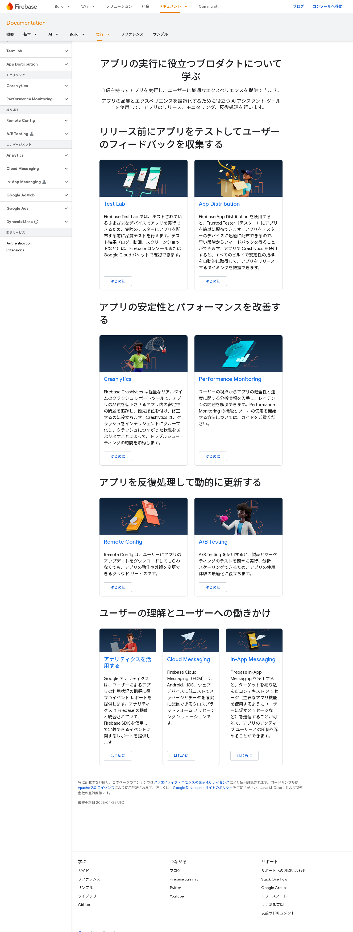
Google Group (273, 887)
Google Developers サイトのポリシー (203, 787)
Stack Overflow (274, 879)
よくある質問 (272, 904)
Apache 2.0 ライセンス (96, 787)
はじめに (117, 281)
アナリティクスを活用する (127, 662)
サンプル (160, 34)
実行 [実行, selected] (99, 34)
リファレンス (132, 34)
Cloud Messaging (188, 659)
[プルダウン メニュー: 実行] (95, 6)
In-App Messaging (252, 659)
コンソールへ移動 (327, 6)
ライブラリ (87, 896)
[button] (31, 51)
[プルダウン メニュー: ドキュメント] (187, 6)
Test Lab (114, 204)
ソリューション (119, 6)
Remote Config (123, 542)
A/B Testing (213, 542)
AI (50, 34)
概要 (10, 34)
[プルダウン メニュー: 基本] (37, 34)
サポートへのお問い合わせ (283, 870)
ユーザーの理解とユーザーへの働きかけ (185, 613)
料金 (145, 6)
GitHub (84, 904)
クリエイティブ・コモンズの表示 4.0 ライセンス (192, 782)
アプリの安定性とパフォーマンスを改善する (190, 313)
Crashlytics (117, 379)
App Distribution (219, 204)
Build (59, 6)
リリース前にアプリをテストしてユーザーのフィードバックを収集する (189, 138)
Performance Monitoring (230, 379)
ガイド (83, 870)
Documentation (25, 23)
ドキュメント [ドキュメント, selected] (170, 6)
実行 (85, 6)
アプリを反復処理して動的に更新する (180, 482)
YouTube (177, 896)
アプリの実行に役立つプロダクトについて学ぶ (191, 70)
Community (209, 6)
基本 (27, 34)
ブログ (298, 6)
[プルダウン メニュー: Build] (70, 6)
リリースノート (274, 896)
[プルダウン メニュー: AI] (58, 34)
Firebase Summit (184, 879)
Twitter (175, 887)
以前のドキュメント (278, 913)
